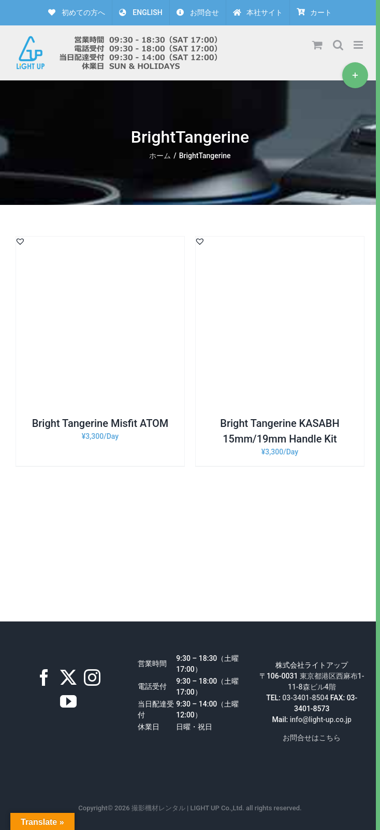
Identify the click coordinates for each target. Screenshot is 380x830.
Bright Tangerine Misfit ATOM (100, 423)
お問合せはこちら (312, 738)
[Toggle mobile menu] (359, 44)
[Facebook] (44, 677)
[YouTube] (68, 701)
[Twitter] (68, 677)
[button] (20, 241)
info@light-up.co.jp (321, 719)
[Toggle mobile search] (338, 44)
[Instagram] (92, 677)
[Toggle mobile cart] (317, 44)
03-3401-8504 (305, 698)
